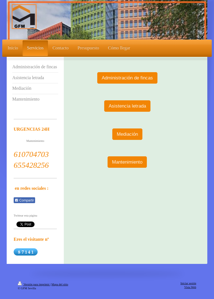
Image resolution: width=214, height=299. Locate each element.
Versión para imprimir (34, 284)
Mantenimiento (127, 162)
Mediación (127, 134)
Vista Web (190, 287)
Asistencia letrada (127, 106)
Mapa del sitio (60, 284)
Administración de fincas (127, 78)
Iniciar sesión (188, 283)
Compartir (24, 200)
